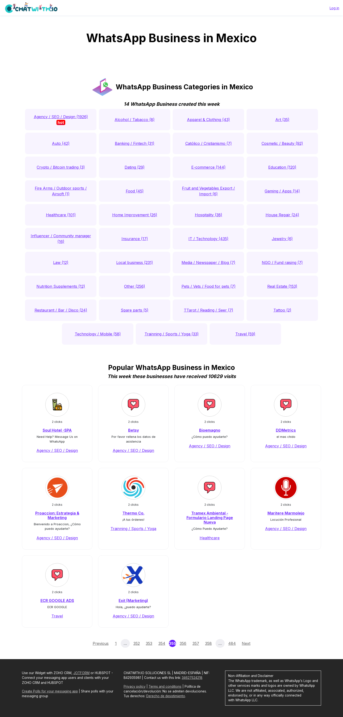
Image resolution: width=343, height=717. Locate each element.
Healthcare (210, 537)
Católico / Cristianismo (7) (208, 143)
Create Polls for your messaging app (50, 691)
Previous (101, 643)
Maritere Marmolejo (285, 513)
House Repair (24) (282, 214)
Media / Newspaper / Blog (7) (208, 262)
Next (246, 643)
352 (136, 643)
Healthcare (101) (61, 214)
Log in (334, 8)
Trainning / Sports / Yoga (133, 528)
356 (183, 643)
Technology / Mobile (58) (98, 334)
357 (195, 643)
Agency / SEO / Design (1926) (61, 119)
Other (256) (134, 286)
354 (161, 643)
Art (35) (282, 119)
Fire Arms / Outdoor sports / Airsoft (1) (61, 191)
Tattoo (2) (282, 310)
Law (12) (60, 262)
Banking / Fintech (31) (134, 143)
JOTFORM (81, 673)
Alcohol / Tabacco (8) (135, 119)
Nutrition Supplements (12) (60, 286)
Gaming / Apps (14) (282, 191)
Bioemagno (209, 430)
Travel (57, 616)
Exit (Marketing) (133, 600)
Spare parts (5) (134, 310)
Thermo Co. (133, 513)
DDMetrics (286, 430)
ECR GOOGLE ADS (57, 600)
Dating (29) (135, 167)
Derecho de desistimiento (165, 696)
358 (208, 643)
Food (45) (135, 191)
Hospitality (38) (208, 214)
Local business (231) (134, 262)
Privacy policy (135, 686)
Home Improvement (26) (134, 214)
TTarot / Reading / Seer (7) (208, 310)
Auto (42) (61, 143)
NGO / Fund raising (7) (282, 262)
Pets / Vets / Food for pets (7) (209, 286)
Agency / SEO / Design (57, 450)
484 (232, 643)
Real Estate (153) (282, 286)
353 (149, 643)
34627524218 (192, 678)
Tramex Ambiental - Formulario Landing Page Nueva (210, 518)
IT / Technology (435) (208, 238)
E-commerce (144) (208, 167)
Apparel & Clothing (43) (208, 119)
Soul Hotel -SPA (57, 430)
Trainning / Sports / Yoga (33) (172, 334)
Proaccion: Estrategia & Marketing (57, 515)
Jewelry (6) (282, 238)
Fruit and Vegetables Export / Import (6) (208, 191)
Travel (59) (245, 334)
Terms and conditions (165, 686)
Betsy (133, 430)
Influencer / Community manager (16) (61, 238)
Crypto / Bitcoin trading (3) (61, 167)
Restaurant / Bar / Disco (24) (61, 310)
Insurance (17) (134, 238)
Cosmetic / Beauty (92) (282, 143)
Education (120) (282, 167)
